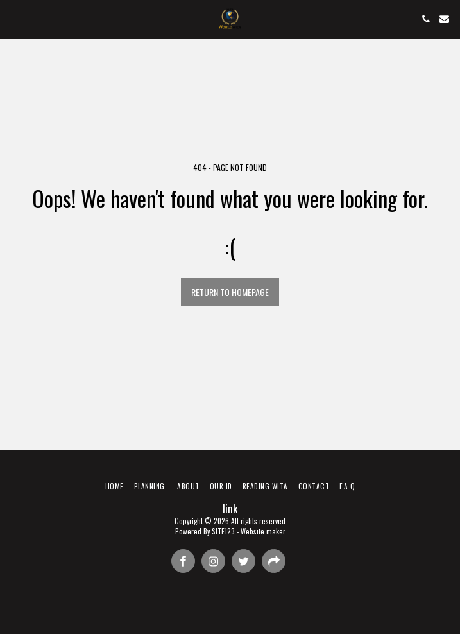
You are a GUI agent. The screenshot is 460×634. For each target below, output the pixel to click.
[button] (14, 18)
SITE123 (223, 531)
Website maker (263, 531)
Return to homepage (230, 292)
